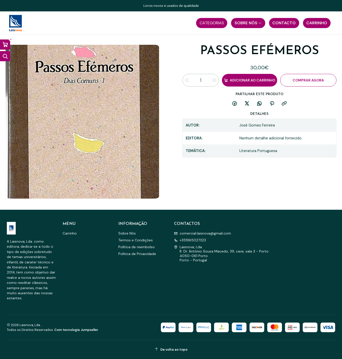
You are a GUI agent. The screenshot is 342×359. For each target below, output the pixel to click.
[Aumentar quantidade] (214, 80)
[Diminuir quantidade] (187, 80)
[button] (211, 23)
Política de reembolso (136, 247)
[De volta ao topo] (171, 349)
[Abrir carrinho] (5, 44)
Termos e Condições (135, 240)
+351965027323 (190, 240)
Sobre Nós (127, 233)
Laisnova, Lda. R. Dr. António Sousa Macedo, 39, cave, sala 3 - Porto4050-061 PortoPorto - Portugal (221, 254)
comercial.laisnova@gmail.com (202, 233)
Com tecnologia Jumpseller (76, 330)
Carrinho (70, 233)
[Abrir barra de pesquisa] (5, 56)
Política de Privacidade (137, 253)
